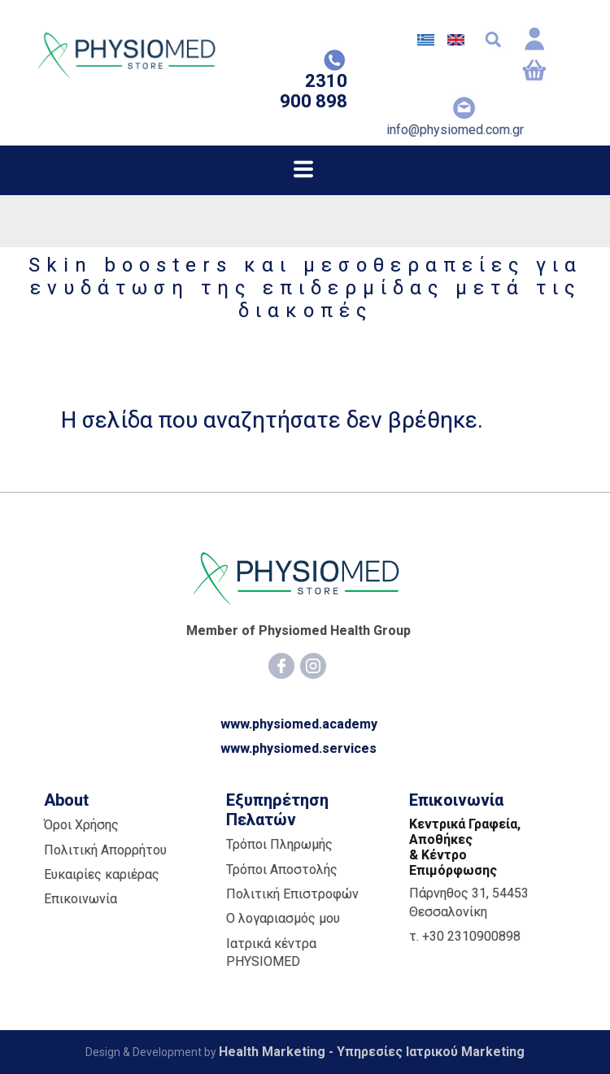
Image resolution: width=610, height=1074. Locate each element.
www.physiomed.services (298, 748)
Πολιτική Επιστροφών (292, 894)
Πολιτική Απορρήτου (105, 850)
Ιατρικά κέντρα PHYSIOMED (271, 952)
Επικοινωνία (80, 899)
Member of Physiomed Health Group (298, 630)
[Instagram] (313, 666)
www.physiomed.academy (298, 724)
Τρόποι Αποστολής (282, 869)
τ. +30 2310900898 (465, 936)
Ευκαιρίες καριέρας (101, 874)
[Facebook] (281, 666)
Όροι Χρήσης (81, 825)
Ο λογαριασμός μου (283, 918)
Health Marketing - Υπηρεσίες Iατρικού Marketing (372, 1051)
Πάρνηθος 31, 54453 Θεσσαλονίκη (469, 902)
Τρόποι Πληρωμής (279, 844)
